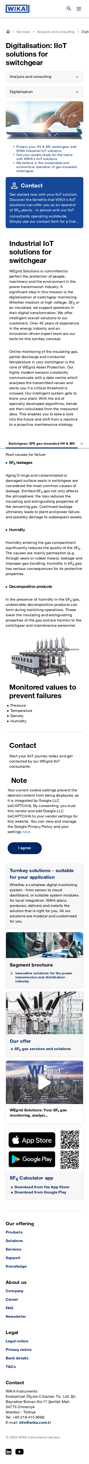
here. (27, 832)
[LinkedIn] (9, 1452)
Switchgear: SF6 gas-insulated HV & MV (42, 444)
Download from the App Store (41, 1187)
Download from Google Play (40, 1192)
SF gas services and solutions (42, 1049)
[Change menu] (78, 8)
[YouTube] (19, 1452)
